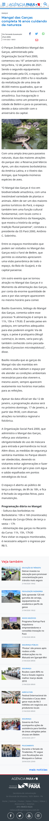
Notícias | (13, 801)
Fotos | (36, 801)
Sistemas (30, 804)
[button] (3, 4)
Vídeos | (43, 801)
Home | (5, 801)
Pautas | (22, 801)
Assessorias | (21, 804)
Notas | (29, 801)
